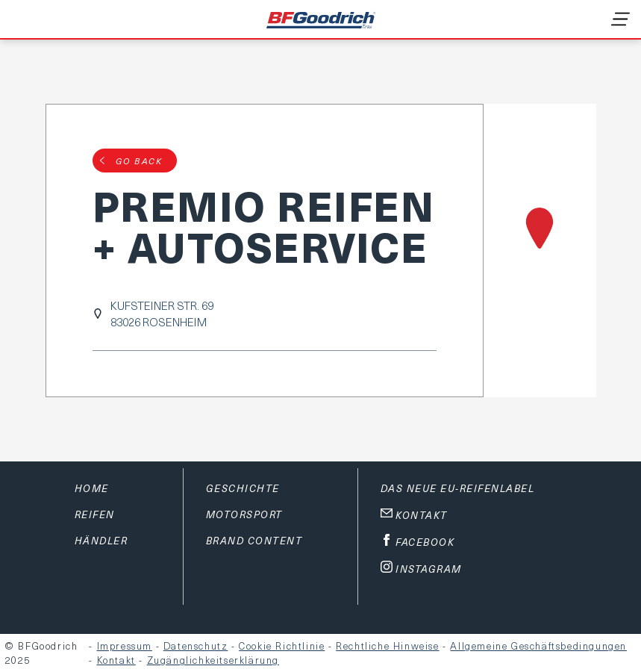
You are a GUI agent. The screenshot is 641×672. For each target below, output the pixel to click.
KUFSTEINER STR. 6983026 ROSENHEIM (161, 313)
